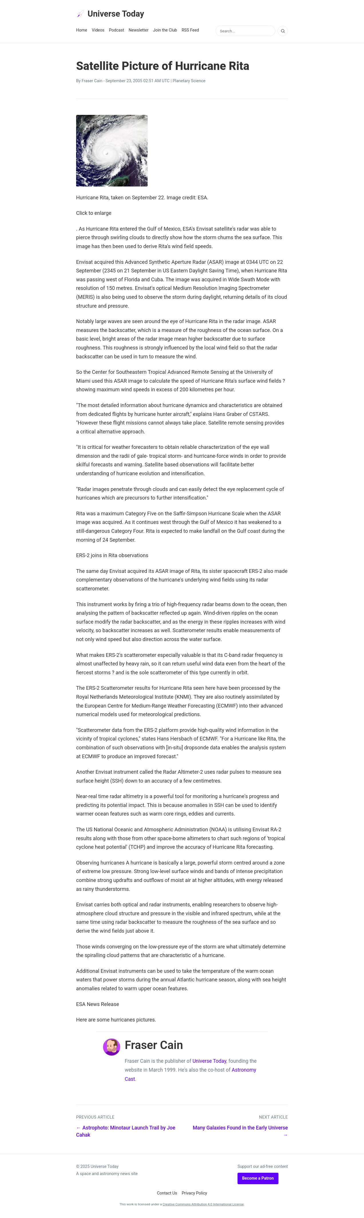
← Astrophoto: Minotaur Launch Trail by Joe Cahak (125, 1133)
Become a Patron (258, 1179)
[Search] (283, 32)
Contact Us (167, 1195)
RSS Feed (190, 32)
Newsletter (139, 32)
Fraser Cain (92, 82)
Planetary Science (189, 82)
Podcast (116, 32)
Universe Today (113, 14)
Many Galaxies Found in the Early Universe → (240, 1133)
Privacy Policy (194, 1195)
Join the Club (165, 32)
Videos (98, 32)
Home (81, 32)
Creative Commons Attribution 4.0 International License (203, 1206)
